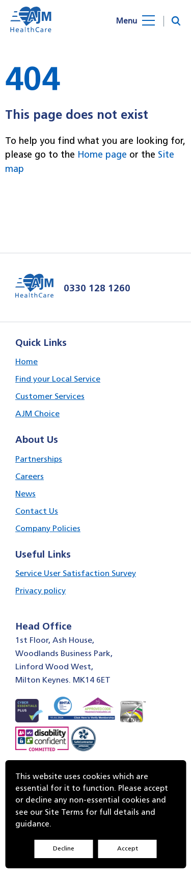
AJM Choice (37, 413)
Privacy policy (40, 590)
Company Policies (47, 528)
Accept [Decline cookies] (127, 848)
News (25, 493)
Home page (102, 154)
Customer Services (50, 396)
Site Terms (64, 812)
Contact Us (36, 511)
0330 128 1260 (97, 287)
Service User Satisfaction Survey (75, 573)
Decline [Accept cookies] (63, 848)
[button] (176, 21)
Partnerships (38, 459)
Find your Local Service (57, 379)
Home (26, 361)
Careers (29, 476)
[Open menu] (143, 21)
